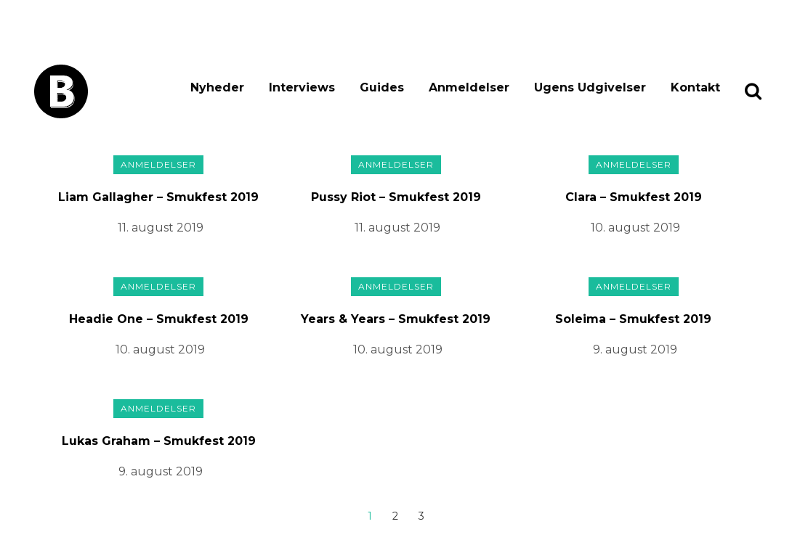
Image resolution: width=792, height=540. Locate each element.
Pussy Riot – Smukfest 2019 (396, 197)
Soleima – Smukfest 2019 (633, 319)
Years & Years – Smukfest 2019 (395, 319)
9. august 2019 (635, 349)
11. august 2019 (160, 227)
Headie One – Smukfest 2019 (158, 319)
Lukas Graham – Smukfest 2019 (159, 441)
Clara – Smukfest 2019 (633, 197)
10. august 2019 (635, 227)
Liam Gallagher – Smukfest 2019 (158, 197)
